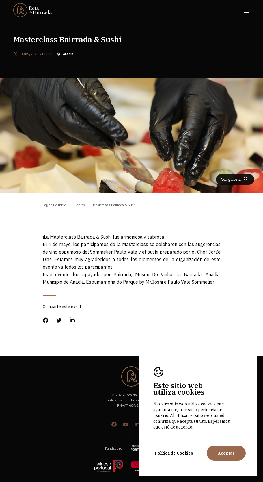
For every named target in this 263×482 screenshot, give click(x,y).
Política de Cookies (174, 453)
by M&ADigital (131, 410)
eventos (79, 205)
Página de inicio (54, 205)
